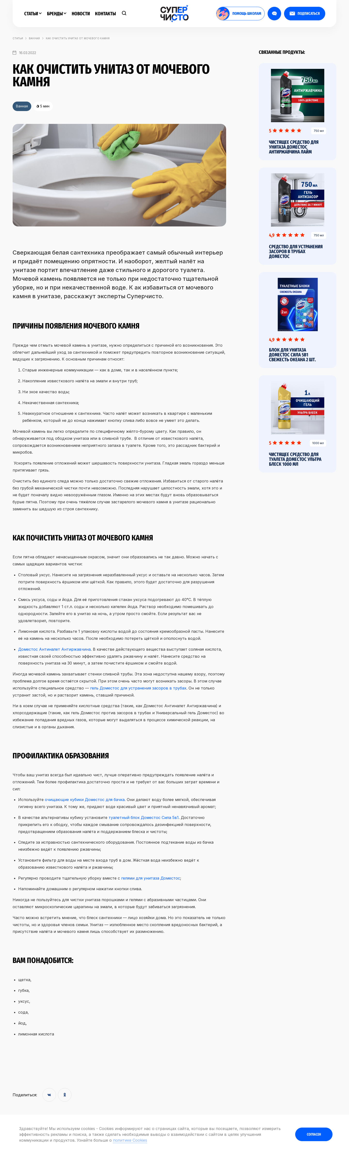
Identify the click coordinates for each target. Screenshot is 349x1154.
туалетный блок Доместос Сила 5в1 (144, 817)
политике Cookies (130, 1140)
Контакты (105, 13)
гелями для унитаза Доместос (150, 878)
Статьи (33, 13)
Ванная (34, 38)
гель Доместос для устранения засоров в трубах (138, 688)
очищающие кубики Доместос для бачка (85, 799)
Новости (81, 13)
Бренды (56, 13)
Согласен (314, 1134)
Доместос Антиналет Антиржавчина (54, 649)
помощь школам (238, 13)
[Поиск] (124, 13)
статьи (18, 38)
